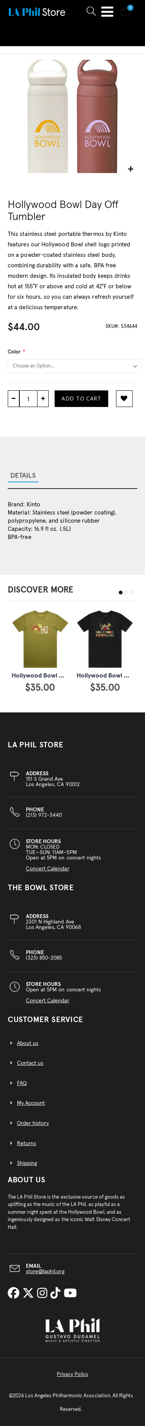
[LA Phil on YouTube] (70, 1294)
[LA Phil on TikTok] (56, 1294)
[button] (130, 169)
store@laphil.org (45, 1271)
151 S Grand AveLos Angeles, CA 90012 (53, 779)
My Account (31, 1103)
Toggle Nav (107, 11)
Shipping (27, 1163)
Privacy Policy (72, 1374)
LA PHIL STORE (35, 745)
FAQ (22, 1083)
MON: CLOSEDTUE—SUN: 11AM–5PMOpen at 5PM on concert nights (63, 855)
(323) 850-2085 (44, 955)
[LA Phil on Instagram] (43, 1294)
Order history (33, 1123)
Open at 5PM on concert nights (63, 992)
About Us (27, 1180)
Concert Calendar (47, 869)
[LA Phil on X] (29, 1294)
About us (28, 1043)
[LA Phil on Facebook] (15, 1294)
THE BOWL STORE (41, 888)
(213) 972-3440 (44, 812)
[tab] (72, 476)
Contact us (30, 1063)
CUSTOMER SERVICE (45, 1020)
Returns (26, 1143)
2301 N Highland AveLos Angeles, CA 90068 (53, 922)
